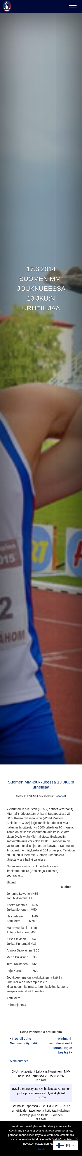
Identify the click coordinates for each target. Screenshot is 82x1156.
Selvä (41, 1149)
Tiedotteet (60, 796)
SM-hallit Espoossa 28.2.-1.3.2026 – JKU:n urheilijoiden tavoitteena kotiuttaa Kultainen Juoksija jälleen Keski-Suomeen (41, 1110)
